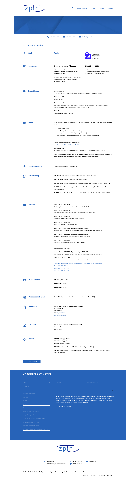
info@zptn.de (89, 400)
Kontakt (109, 475)
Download (85, 475)
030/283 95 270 (60, 313)
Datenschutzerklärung (83, 402)
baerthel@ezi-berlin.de (60, 315)
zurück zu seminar (31, 361)
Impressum (93, 475)
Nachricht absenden (65, 406)
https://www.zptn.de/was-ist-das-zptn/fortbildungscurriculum (71, 145)
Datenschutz (102, 475)
